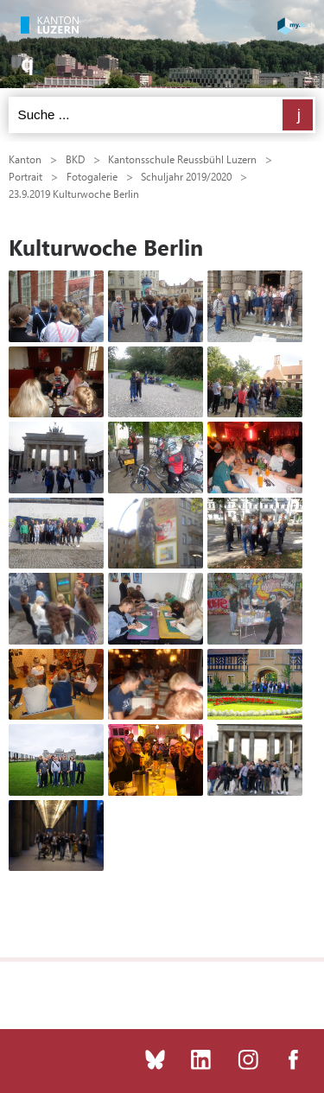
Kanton (25, 159)
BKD (75, 159)
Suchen (297, 115)
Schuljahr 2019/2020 (186, 176)
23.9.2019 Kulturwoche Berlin (74, 193)
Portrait (25, 176)
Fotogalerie (92, 176)
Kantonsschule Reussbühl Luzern (182, 159)
